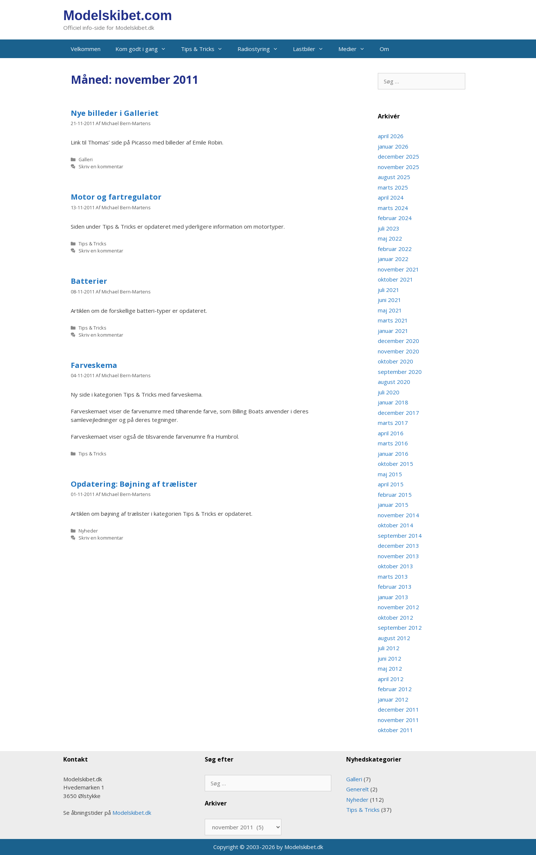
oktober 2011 (395, 730)
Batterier (89, 281)
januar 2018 (393, 402)
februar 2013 (395, 586)
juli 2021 (388, 289)
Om (384, 49)
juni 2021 (389, 299)
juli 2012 (388, 648)
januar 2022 (393, 259)
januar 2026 (393, 146)
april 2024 (390, 197)
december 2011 (398, 709)
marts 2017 (393, 422)
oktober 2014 (395, 525)
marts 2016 (393, 443)
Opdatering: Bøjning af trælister (134, 484)
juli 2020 (388, 392)
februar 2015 (395, 494)
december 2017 (398, 412)
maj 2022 (390, 238)
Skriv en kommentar (101, 166)
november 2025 (398, 167)
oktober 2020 (395, 361)
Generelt (357, 789)
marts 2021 (393, 320)
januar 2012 (393, 699)
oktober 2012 (395, 617)
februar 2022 (395, 248)
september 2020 (400, 371)
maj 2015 (390, 474)
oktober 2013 (395, 566)
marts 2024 (393, 208)
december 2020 (398, 340)
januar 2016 (393, 453)
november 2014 (398, 515)
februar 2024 (395, 218)
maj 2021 (390, 310)
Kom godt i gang (144, 48)
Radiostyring (261, 48)
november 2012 (398, 607)
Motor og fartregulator (116, 197)
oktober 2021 (395, 279)
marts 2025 (393, 187)
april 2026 (390, 136)
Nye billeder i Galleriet (115, 113)
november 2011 (398, 720)
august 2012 (394, 638)
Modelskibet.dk (131, 812)
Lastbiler (312, 48)
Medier (355, 48)
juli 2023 (388, 228)
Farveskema (94, 365)
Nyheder (88, 530)
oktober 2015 (395, 463)
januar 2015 (393, 504)
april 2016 (390, 433)
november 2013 (398, 556)
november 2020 (398, 351)
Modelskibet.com (117, 15)
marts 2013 (393, 576)
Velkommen (85, 49)
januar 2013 (393, 597)
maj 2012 (390, 668)
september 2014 (400, 535)
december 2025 (398, 156)
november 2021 (398, 269)
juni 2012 (389, 658)
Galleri (86, 159)
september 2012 (400, 627)
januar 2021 (393, 330)
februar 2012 (395, 689)
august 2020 (394, 381)
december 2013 (398, 545)
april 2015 (390, 484)
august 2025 (394, 177)
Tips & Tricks (205, 48)
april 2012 (390, 679)
